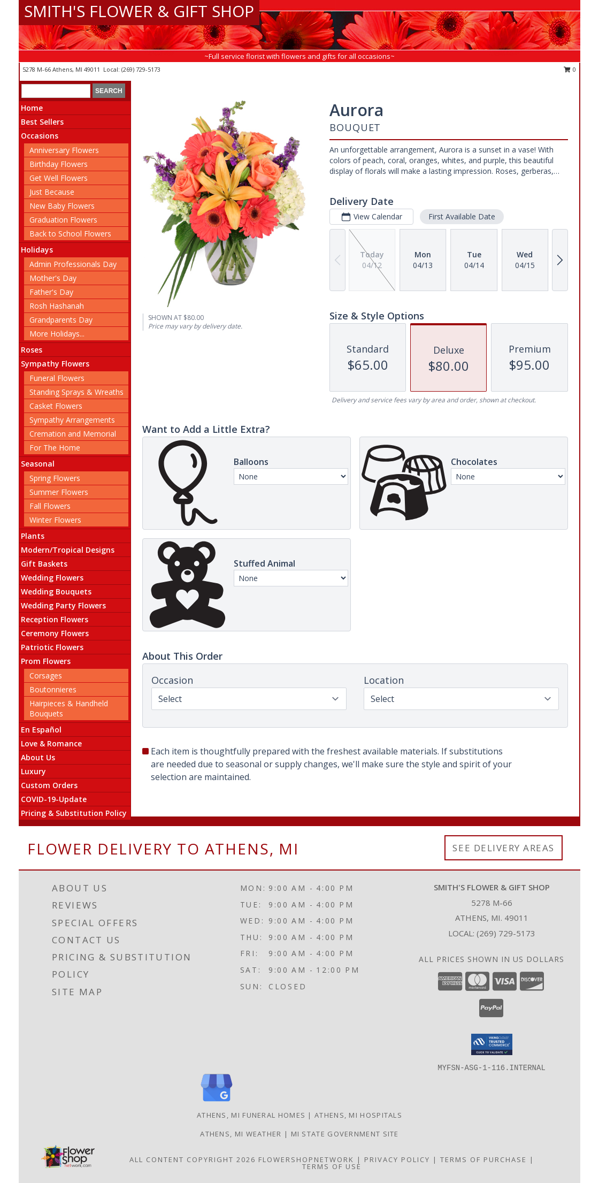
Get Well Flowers (58, 178)
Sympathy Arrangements (72, 420)
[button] (491, 1044)
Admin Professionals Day (73, 264)
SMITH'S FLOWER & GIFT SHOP (139, 11)
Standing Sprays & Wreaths (76, 392)
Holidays (37, 250)
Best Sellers (42, 122)
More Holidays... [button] (57, 334)
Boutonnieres (52, 689)
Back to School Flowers (70, 233)
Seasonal (38, 464)
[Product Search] (55, 91)
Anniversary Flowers (64, 150)
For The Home (54, 447)
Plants (32, 536)
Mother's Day (52, 278)
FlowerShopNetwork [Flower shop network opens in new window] (306, 1159)
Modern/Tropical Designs (67, 550)
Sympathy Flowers (55, 363)
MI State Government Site (345, 1134)
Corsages (45, 675)
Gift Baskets (44, 564)
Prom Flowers (46, 661)
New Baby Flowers (62, 206)
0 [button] (570, 69)
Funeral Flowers (57, 378)
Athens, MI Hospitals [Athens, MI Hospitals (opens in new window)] (358, 1115)
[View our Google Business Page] (216, 1102)
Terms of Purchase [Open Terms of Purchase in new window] (483, 1159)
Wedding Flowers (52, 578)
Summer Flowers (58, 492)
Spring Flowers (54, 478)
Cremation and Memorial (72, 434)
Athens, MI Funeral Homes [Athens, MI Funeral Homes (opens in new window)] (251, 1115)
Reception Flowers (54, 619)
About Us (38, 757)
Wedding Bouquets (56, 591)
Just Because (51, 192)
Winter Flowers (55, 520)
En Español (41, 729)
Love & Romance (51, 743)
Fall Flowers (50, 506)
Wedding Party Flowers (63, 605)
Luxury (33, 771)
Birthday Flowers (58, 164)
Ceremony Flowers (55, 633)
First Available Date (461, 216)
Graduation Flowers (63, 220)
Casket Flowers (55, 406)
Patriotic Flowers (52, 647)
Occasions (39, 136)
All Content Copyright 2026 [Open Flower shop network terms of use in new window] (192, 1159)
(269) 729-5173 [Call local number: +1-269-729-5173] (140, 69)
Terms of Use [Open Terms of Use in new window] (332, 1166)
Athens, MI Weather (240, 1134)
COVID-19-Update (54, 799)
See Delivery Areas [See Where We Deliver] (503, 848)
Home (32, 108)
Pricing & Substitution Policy (74, 813)
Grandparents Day (61, 320)
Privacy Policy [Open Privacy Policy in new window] (397, 1159)
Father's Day (51, 292)
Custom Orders (49, 785)
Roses (31, 350)
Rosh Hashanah (56, 306)
